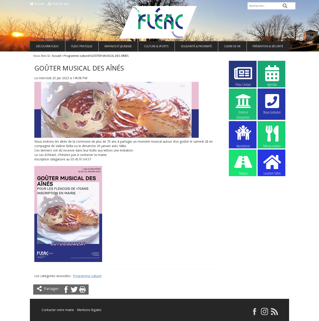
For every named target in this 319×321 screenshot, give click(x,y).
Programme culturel (77, 56)
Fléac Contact (243, 75)
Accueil (37, 4)
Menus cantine (272, 136)
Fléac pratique (81, 46)
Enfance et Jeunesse (118, 46)
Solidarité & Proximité (196, 46)
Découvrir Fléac (47, 46)
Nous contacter (272, 103)
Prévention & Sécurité (268, 46)
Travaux (243, 164)
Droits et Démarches (243, 103)
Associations (243, 136)
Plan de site (58, 4)
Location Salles (272, 164)
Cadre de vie (232, 46)
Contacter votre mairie (58, 310)
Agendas (272, 75)
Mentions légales (89, 310)
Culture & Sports (156, 46)
